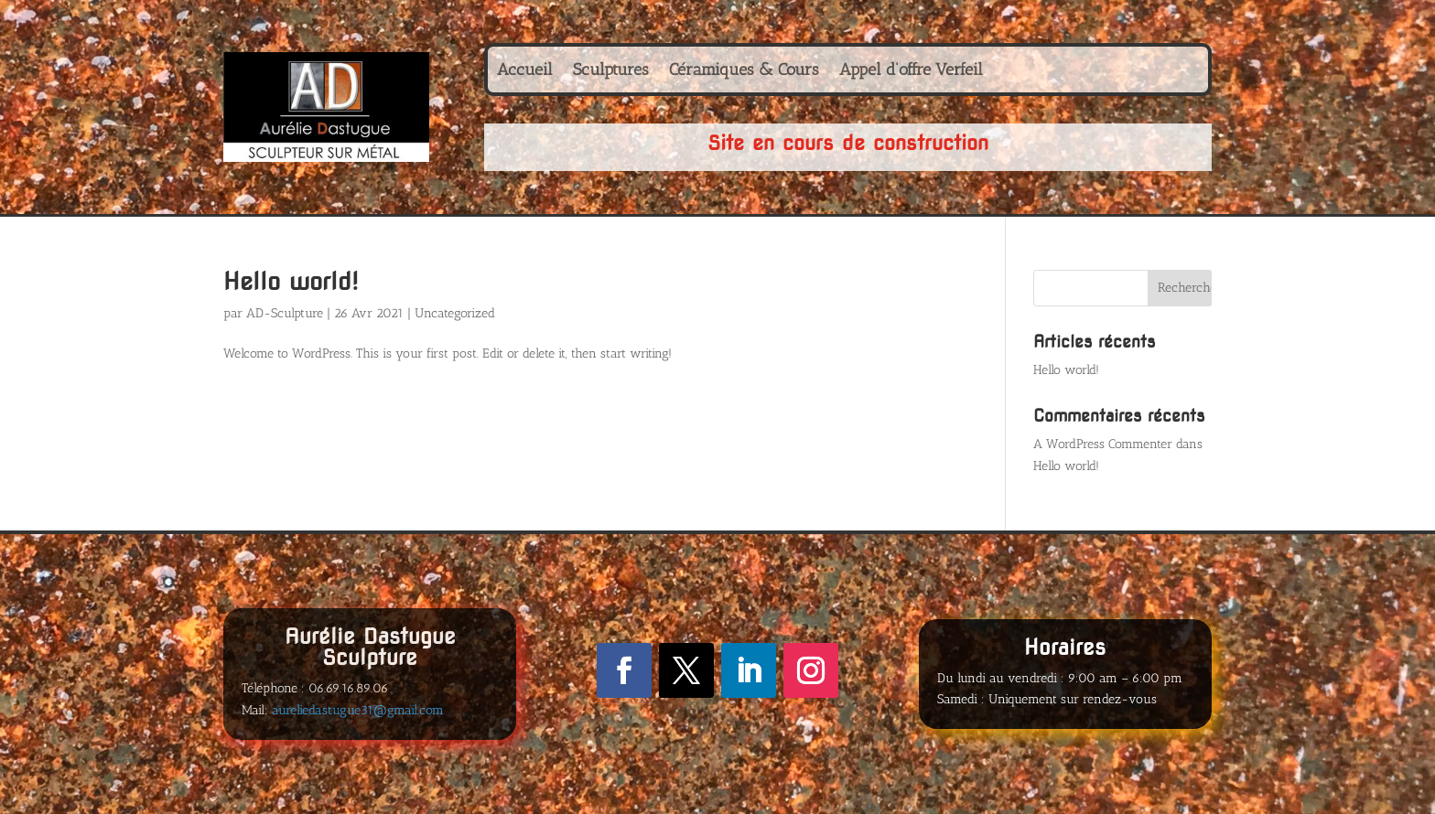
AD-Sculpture (284, 313)
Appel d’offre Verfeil (911, 71)
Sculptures (611, 71)
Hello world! (291, 281)
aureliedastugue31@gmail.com (358, 710)
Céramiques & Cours (744, 71)
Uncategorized (455, 313)
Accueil (525, 71)
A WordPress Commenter (1102, 444)
